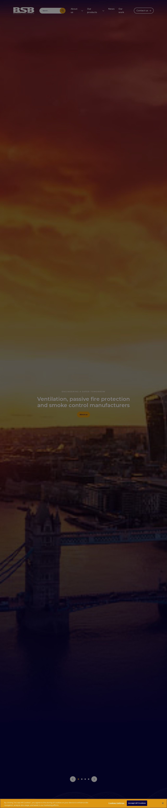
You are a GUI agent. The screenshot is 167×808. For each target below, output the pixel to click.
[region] (83, 803)
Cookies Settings (116, 803)
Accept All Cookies (137, 803)
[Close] (163, 803)
